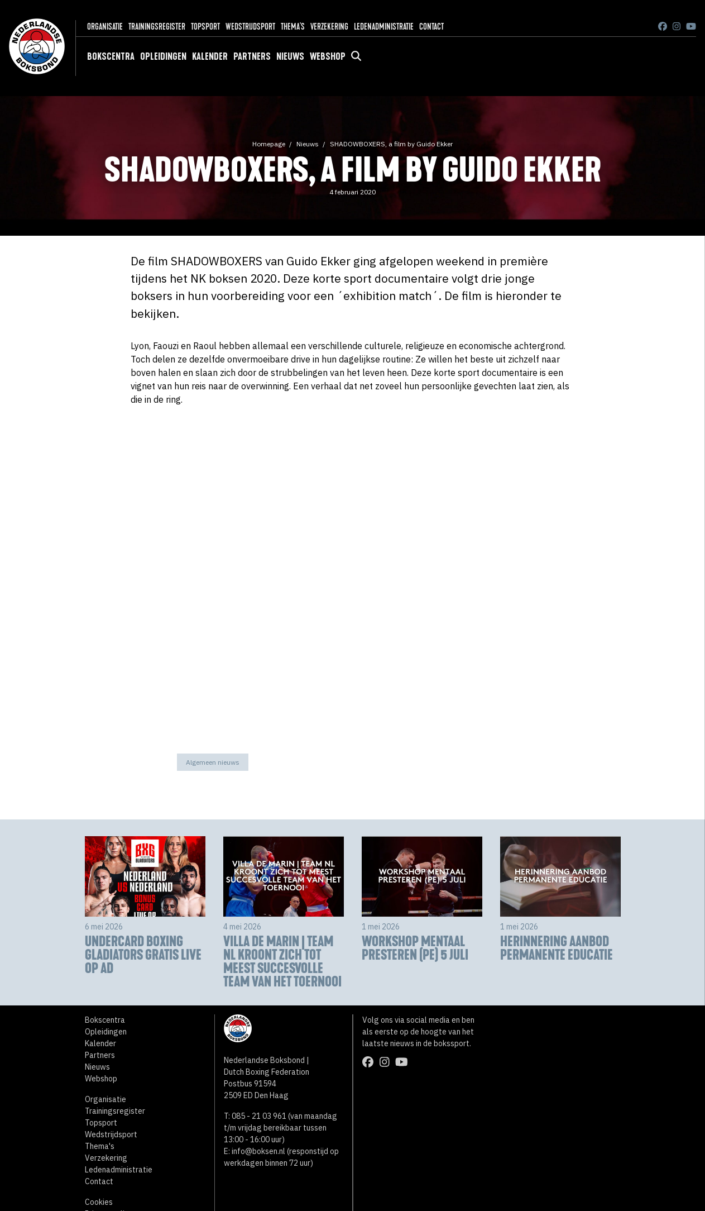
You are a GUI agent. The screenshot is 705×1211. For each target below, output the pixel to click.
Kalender (210, 56)
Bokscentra (111, 56)
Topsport (205, 26)
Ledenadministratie (384, 26)
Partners (252, 56)
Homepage (268, 144)
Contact (431, 26)
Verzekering (329, 26)
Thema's (293, 26)
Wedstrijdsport (250, 26)
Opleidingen (163, 56)
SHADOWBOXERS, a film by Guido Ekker (391, 144)
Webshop (328, 56)
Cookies (99, 1202)
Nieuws (290, 56)
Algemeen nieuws (212, 762)
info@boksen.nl (258, 1151)
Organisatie (105, 26)
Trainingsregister (156, 26)
